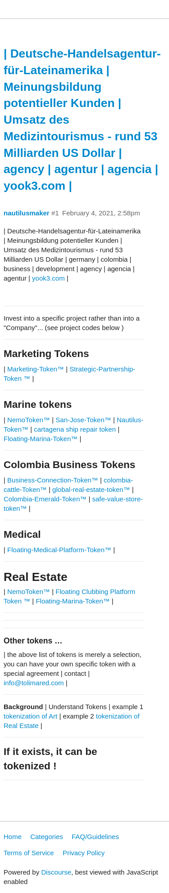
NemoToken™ (28, 420)
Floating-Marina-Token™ (41, 438)
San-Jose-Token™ (83, 420)
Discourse (56, 872)
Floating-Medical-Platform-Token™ (59, 550)
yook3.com (48, 278)
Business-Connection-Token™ (53, 480)
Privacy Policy (84, 853)
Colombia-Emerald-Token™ (45, 499)
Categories (46, 836)
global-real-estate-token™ (91, 489)
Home (13, 836)
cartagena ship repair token (75, 429)
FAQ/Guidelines (95, 836)
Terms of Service (29, 853)
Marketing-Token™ (35, 369)
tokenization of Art (30, 716)
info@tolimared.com (34, 683)
